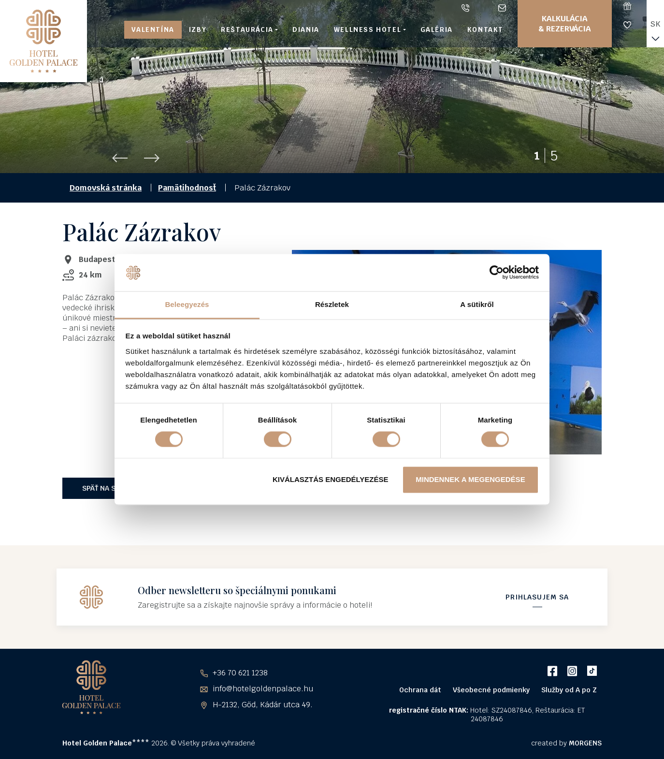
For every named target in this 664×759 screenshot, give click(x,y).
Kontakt (485, 30)
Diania (305, 30)
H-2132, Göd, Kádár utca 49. (263, 705)
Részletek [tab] (332, 304)
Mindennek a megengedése (470, 479)
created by (566, 743)
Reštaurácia (247, 30)
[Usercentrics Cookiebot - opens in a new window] (496, 272)
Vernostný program (635, 24)
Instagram (572, 671)
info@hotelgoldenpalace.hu (504, 8)
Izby (197, 30)
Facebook (552, 671)
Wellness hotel (367, 30)
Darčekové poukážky (635, 6)
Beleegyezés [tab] (187, 304)
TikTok (592, 671)
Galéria (436, 30)
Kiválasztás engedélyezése (331, 479)
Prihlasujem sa (537, 597)
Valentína (152, 30)
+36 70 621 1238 (467, 8)
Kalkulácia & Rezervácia (564, 24)
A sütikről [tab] (477, 304)
